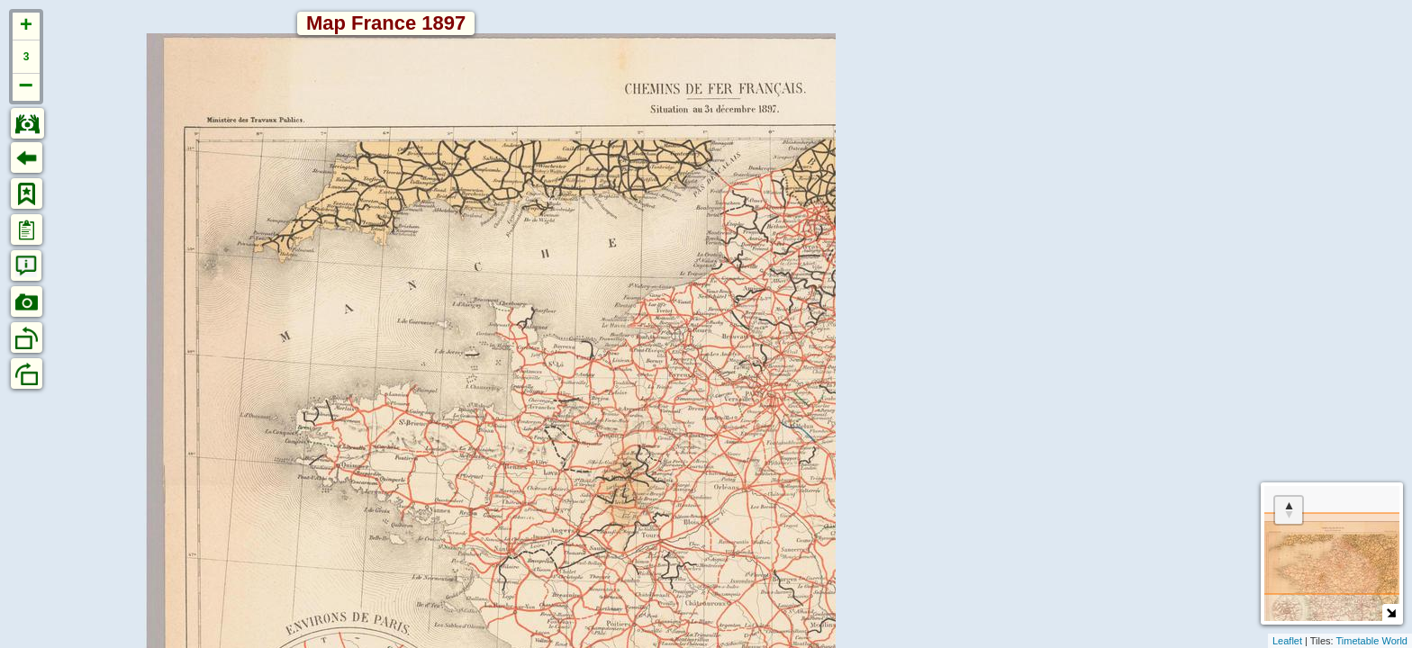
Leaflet (1287, 640)
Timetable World (1371, 640)
